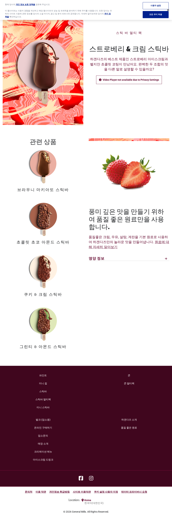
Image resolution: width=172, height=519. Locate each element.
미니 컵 (43, 383)
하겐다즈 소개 (129, 419)
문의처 (28, 491)
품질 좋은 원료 (129, 427)
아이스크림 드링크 (43, 459)
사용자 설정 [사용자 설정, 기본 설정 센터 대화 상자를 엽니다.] (155, 3)
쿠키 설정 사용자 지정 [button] (106, 491)
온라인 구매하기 (43, 427)
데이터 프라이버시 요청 (134, 491)
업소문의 (43, 435)
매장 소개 (43, 443)
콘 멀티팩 (129, 383)
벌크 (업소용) (43, 419)
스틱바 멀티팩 (43, 399)
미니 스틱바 (43, 407)
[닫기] (168, 8)
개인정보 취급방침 (59, 491)
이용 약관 (41, 491)
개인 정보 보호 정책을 (25, 2)
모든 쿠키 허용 (155, 12)
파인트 (43, 375)
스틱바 (43, 391)
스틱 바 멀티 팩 (129, 33)
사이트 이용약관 (82, 491)
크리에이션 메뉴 (43, 451)
